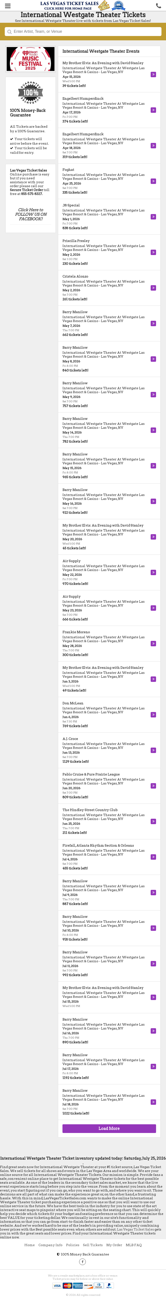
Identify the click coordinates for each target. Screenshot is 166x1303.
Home (29, 1245)
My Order (114, 1245)
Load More (109, 1128)
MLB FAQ (134, 1245)
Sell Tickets (93, 1245)
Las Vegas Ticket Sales (135, 1229)
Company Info (50, 1245)
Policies (72, 1245)
